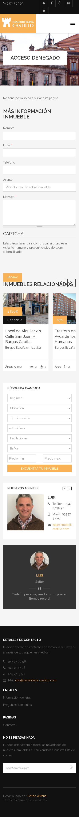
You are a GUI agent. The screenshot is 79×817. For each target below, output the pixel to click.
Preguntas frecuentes (17, 705)
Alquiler (36, 347)
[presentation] (35, 262)
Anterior (64, 488)
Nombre (9, 128)
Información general (17, 697)
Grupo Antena (36, 796)
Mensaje (9, 197)
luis (39, 575)
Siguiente (70, 488)
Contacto (9, 725)
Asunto (8, 179)
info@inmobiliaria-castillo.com (35, 680)
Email (7, 145)
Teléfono (9, 162)
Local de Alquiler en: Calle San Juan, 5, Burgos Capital (23, 336)
